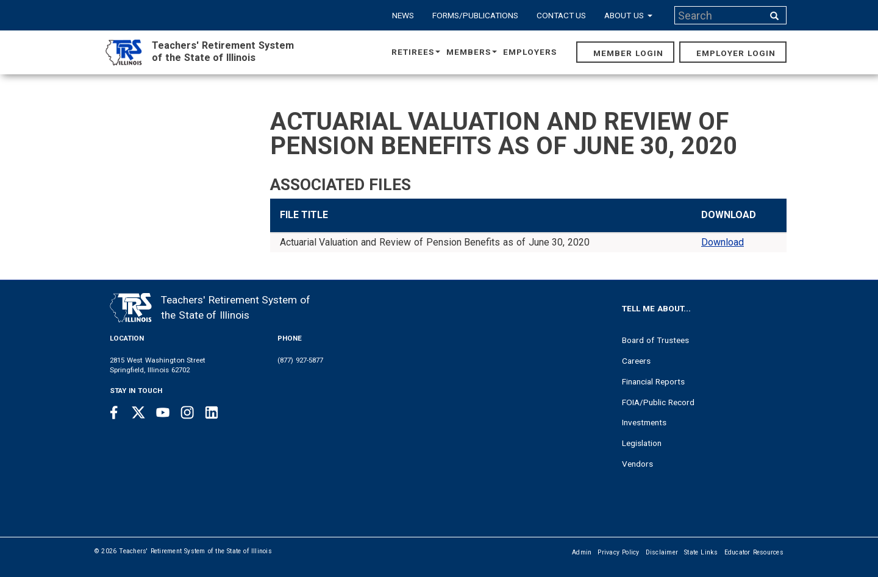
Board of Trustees (655, 340)
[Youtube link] (163, 412)
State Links (701, 552)
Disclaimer (662, 552)
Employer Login (736, 53)
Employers (530, 52)
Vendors (637, 464)
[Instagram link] (187, 412)
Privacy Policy (618, 552)
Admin (581, 552)
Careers (636, 361)
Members (471, 52)
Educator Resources (753, 552)
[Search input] (720, 15)
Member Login (628, 53)
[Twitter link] (138, 412)
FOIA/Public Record (658, 402)
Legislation (642, 443)
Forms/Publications (475, 15)
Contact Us (562, 15)
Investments (644, 422)
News (403, 15)
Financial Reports (653, 381)
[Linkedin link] (211, 412)
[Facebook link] (114, 412)
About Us (628, 15)
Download (722, 242)
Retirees (415, 52)
